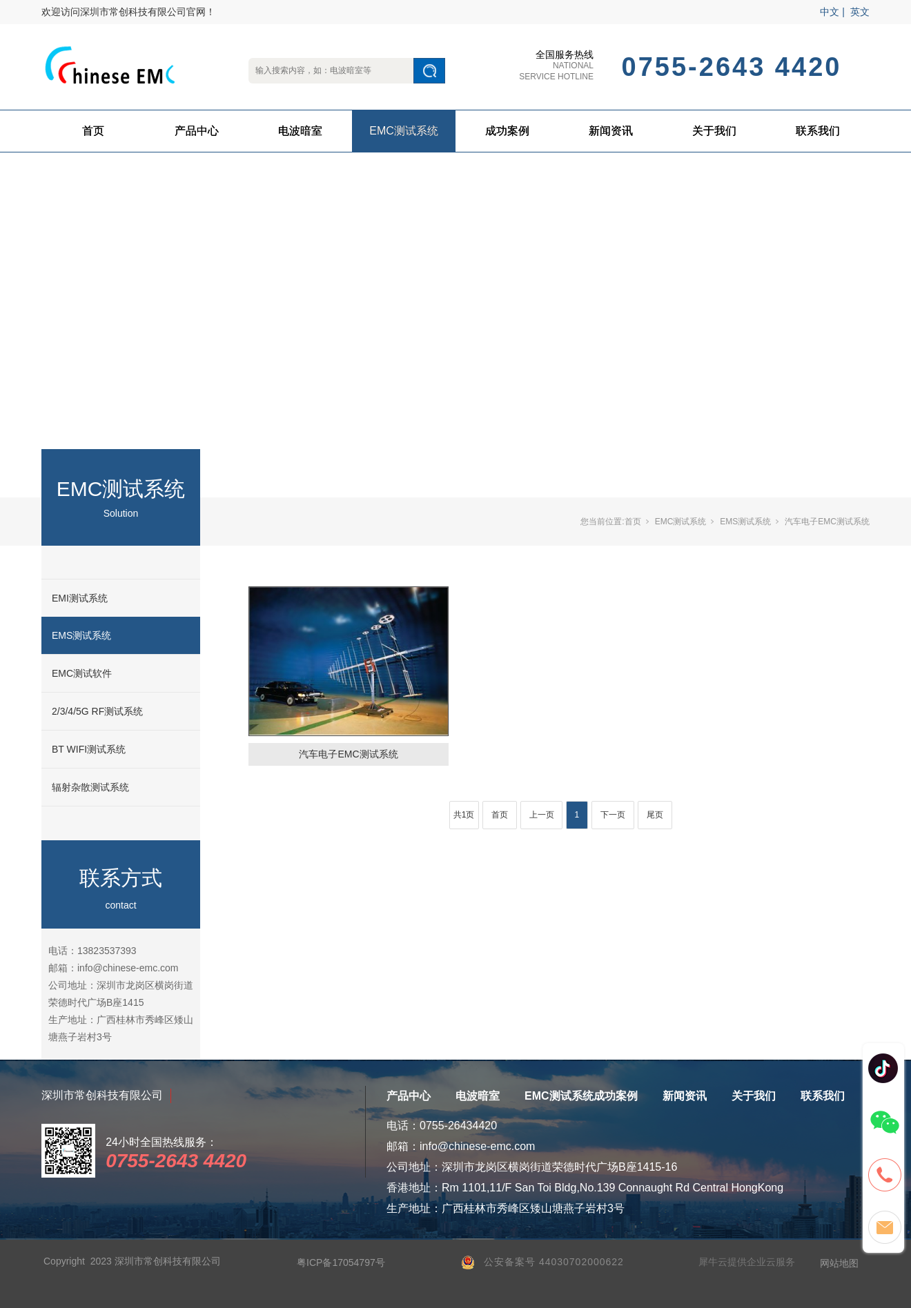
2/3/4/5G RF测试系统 (97, 711)
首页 (93, 131)
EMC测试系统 (403, 131)
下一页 (612, 815)
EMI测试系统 (80, 598)
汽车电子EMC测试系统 (827, 521)
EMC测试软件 (82, 673)
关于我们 (714, 131)
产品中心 (197, 131)
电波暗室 (300, 131)
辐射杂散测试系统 (90, 787)
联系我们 (818, 131)
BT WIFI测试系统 (89, 749)
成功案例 (507, 131)
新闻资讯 (611, 131)
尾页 (655, 815)
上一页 (541, 815)
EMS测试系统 (81, 635)
